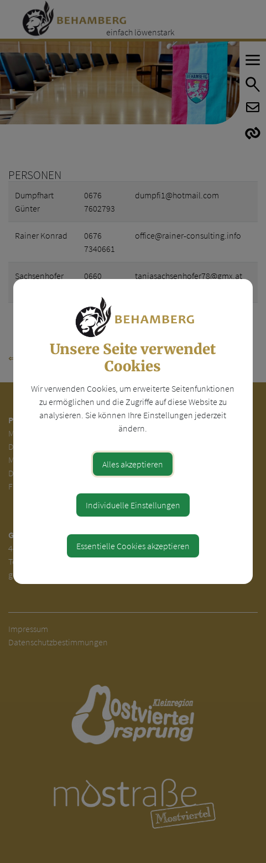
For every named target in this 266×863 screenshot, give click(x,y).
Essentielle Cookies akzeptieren (133, 545)
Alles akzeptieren (132, 464)
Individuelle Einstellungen (133, 505)
